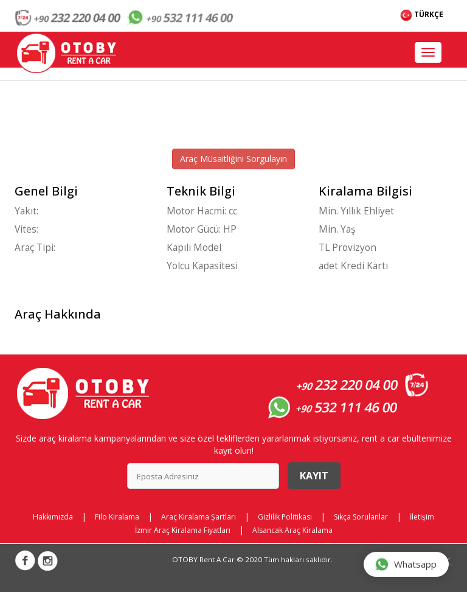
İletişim (422, 517)
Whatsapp (406, 564)
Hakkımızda (53, 517)
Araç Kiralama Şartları (198, 517)
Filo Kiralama (117, 517)
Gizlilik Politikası (285, 517)
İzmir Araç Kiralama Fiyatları (182, 530)
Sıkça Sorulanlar (361, 517)
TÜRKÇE (421, 15)
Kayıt (314, 475)
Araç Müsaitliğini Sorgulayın (233, 158)
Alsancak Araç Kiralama (292, 530)
